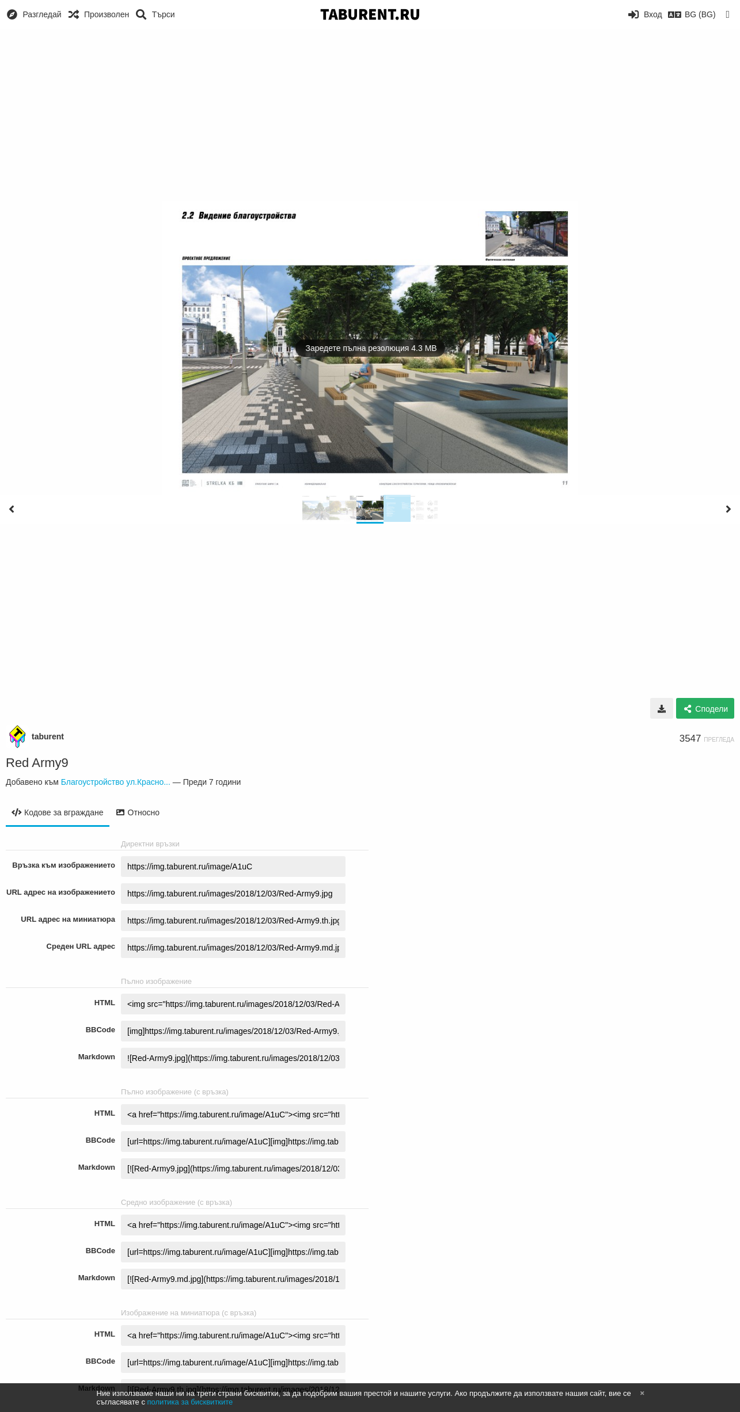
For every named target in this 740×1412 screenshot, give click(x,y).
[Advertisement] (370, 115)
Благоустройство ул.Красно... (115, 782)
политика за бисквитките (190, 1402)
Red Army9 (37, 762)
